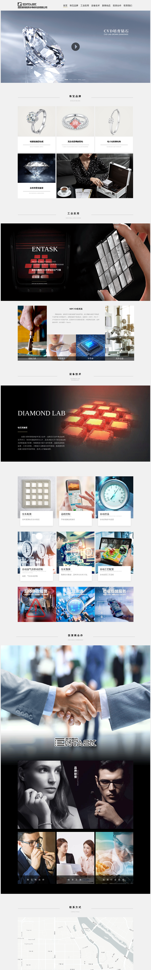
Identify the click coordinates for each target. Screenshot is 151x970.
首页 (65, 5)
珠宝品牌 (74, 5)
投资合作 (117, 5)
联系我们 (128, 5)
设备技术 (95, 5)
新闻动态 (106, 5)
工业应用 (85, 5)
